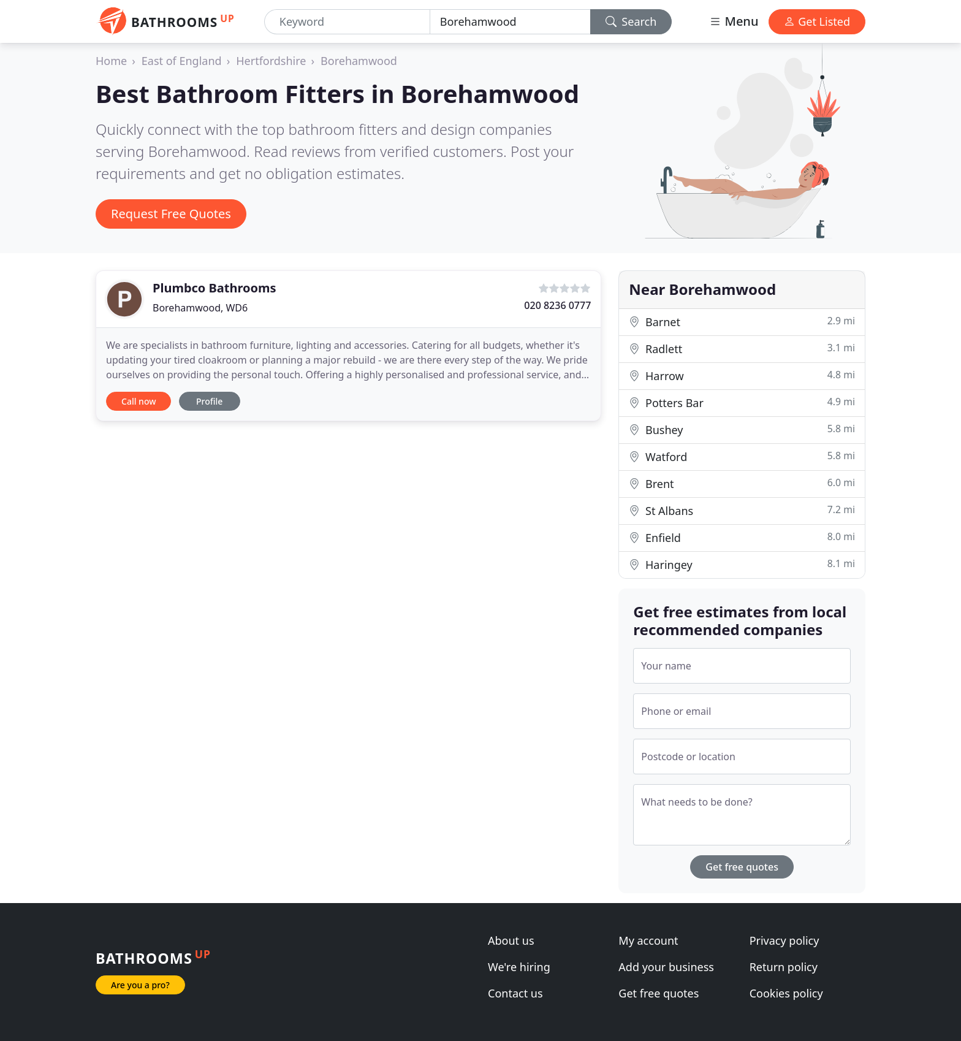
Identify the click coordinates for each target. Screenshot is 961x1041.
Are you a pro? (140, 985)
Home (111, 60)
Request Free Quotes (171, 213)
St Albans (742, 510)
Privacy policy (784, 940)
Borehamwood (359, 60)
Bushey (742, 429)
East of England (182, 60)
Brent (742, 483)
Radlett (742, 348)
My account (648, 940)
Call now (138, 401)
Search (631, 21)
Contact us (515, 993)
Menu (733, 21)
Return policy (784, 966)
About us (511, 940)
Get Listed (817, 21)
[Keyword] (347, 21)
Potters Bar (742, 402)
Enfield (742, 537)
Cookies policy (786, 993)
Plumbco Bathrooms (214, 288)
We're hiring (519, 966)
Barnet (742, 321)
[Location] (510, 21)
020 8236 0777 (557, 305)
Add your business (666, 966)
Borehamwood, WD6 (200, 308)
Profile (209, 401)
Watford (742, 456)
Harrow (742, 375)
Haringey (742, 564)
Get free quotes (741, 867)
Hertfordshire (271, 60)
